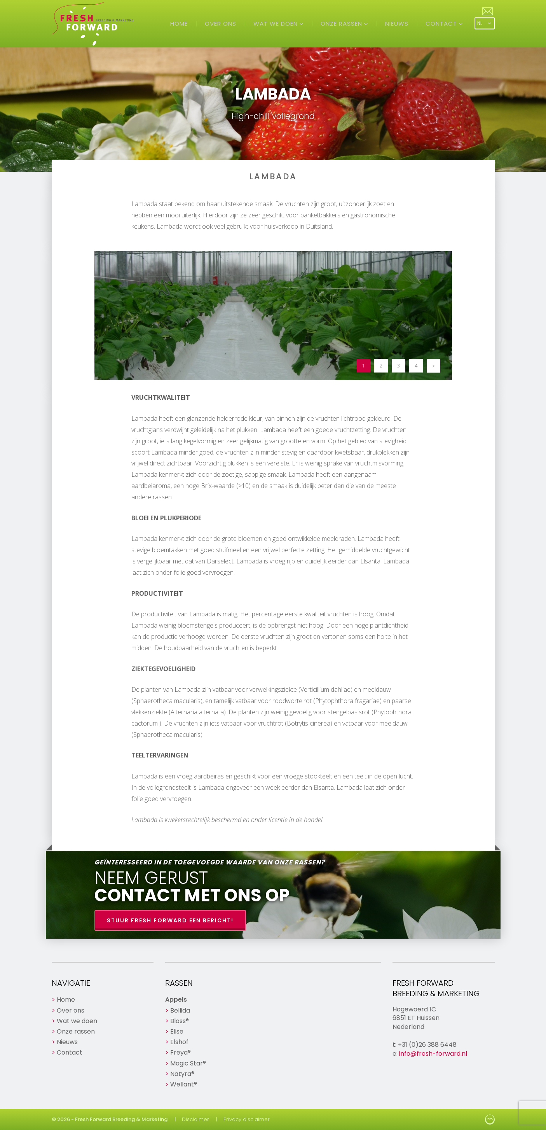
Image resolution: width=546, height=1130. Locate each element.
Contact (442, 23)
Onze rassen (342, 23)
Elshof (179, 1041)
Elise (176, 1031)
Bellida (180, 1010)
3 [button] (398, 365)
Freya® (180, 1052)
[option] (273, 315)
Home (179, 23)
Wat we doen (276, 23)
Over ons (220, 23)
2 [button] (381, 365)
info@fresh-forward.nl (433, 1053)
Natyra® (182, 1073)
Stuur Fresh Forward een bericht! (170, 920)
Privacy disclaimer (246, 1119)
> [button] (433, 365)
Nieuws (396, 23)
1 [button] (363, 365)
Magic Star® (188, 1063)
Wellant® (183, 1084)
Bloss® (179, 1020)
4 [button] (416, 365)
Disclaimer (195, 1119)
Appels (176, 999)
